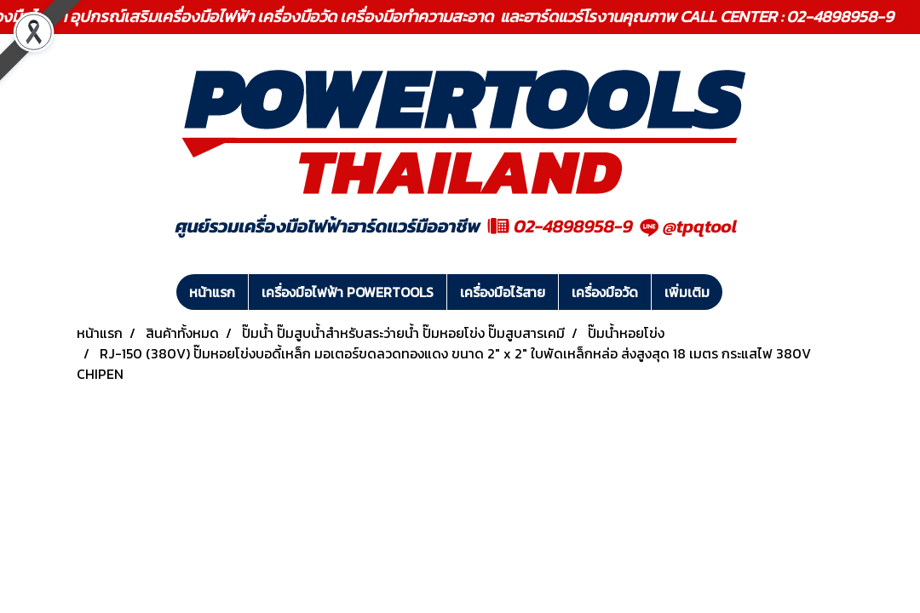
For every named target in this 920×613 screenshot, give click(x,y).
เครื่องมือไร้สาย (502, 292)
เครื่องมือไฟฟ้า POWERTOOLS (348, 292)
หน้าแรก (212, 292)
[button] (738, 292)
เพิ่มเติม (687, 292)
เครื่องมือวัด (605, 292)
